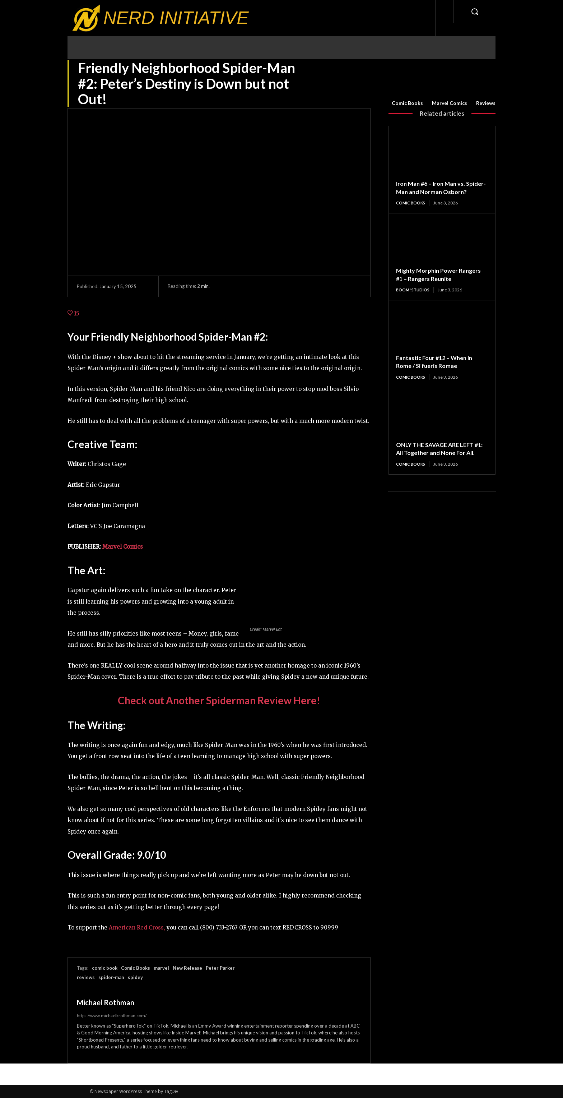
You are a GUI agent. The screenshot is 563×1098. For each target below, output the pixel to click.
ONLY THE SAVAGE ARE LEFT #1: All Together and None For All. (439, 462)
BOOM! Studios (414, 298)
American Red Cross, (137, 927)
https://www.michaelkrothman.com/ (111, 1015)
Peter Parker (220, 968)
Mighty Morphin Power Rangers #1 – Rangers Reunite (439, 283)
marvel (161, 968)
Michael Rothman (105, 1002)
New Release (187, 968)
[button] (474, 11)
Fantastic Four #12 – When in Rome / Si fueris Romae (437, 370)
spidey (135, 977)
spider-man (111, 977)
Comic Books (407, 103)
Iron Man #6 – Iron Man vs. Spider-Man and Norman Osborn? (434, 191)
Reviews (485, 103)
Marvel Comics (449, 103)
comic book (104, 968)
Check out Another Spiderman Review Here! (219, 700)
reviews (86, 977)
